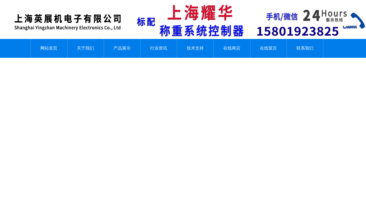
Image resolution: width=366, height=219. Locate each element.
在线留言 (268, 48)
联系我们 (305, 48)
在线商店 (231, 48)
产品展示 (122, 48)
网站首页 (48, 48)
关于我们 (85, 48)
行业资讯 (158, 48)
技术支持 (195, 48)
